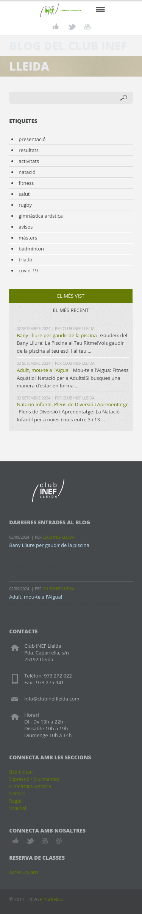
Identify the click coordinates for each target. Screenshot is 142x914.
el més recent (71, 310)
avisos (26, 226)
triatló (25, 259)
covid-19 (28, 270)
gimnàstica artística (41, 215)
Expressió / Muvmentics (34, 779)
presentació (32, 139)
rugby (25, 204)
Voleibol (17, 808)
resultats (29, 150)
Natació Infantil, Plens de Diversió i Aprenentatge (72, 404)
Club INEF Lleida (79, 328)
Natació (17, 793)
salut (24, 193)
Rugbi (15, 801)
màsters (28, 237)
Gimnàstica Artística (30, 786)
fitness (26, 183)
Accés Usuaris (23, 872)
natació (27, 172)
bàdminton (31, 248)
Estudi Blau (51, 899)
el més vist (70, 295)
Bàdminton (21, 772)
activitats (29, 161)
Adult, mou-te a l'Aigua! (43, 370)
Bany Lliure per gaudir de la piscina (57, 335)
